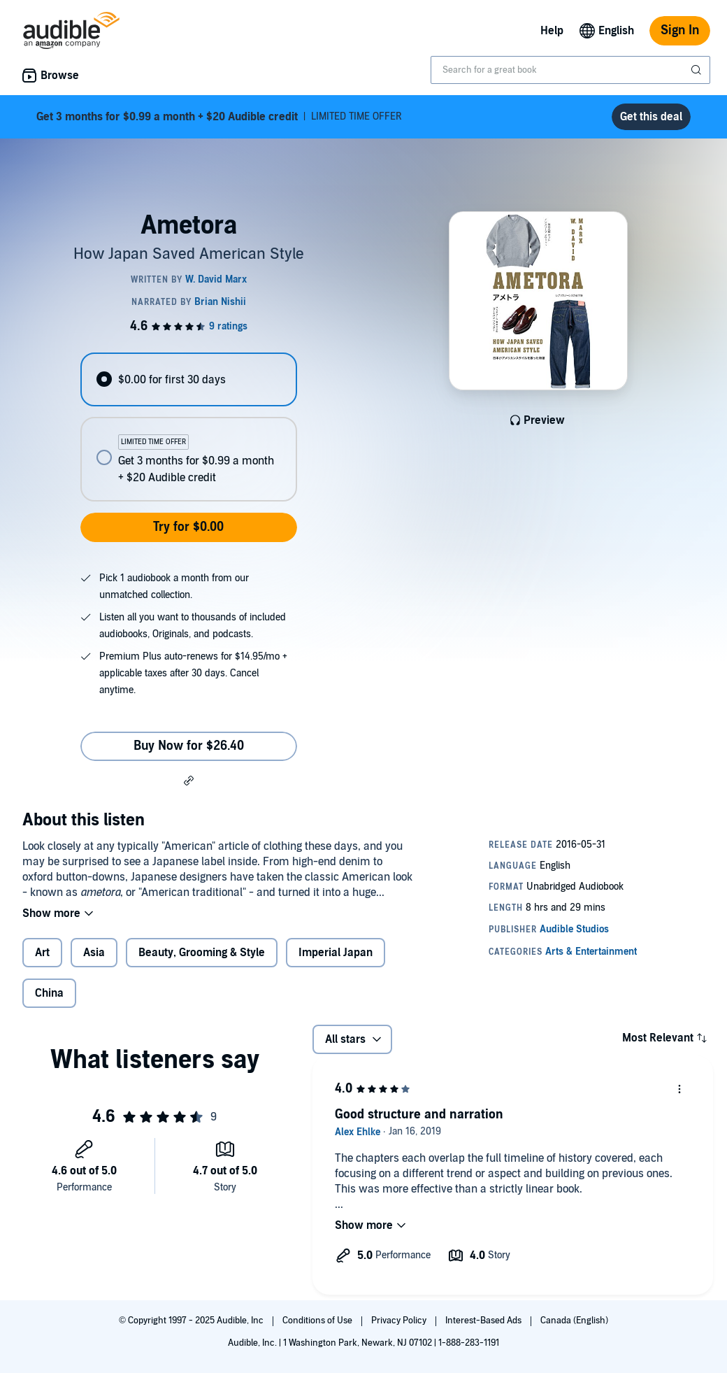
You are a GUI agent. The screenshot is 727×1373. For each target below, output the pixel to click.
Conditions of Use (318, 1320)
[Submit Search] (697, 70)
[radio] (188, 379)
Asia (94, 953)
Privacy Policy (400, 1320)
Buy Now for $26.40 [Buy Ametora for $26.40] (189, 746)
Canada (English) (574, 1320)
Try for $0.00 (188, 527)
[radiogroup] (188, 427)
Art (42, 953)
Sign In (680, 30)
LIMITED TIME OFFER (219, 117)
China (49, 993)
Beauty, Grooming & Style (201, 953)
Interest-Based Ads (484, 1320)
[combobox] (570, 70)
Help (551, 31)
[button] (188, 779)
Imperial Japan (335, 953)
